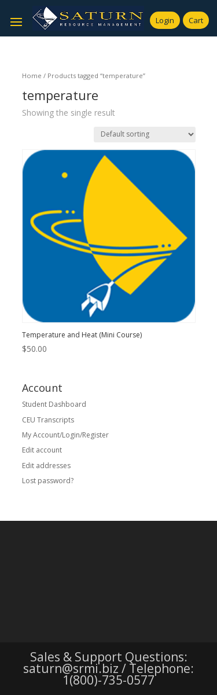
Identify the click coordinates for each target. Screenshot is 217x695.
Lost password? (47, 481)
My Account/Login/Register (65, 435)
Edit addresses (46, 465)
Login (165, 20)
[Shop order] (145, 134)
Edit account (42, 450)
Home (32, 75)
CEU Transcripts (48, 420)
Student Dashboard (54, 404)
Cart (196, 20)
